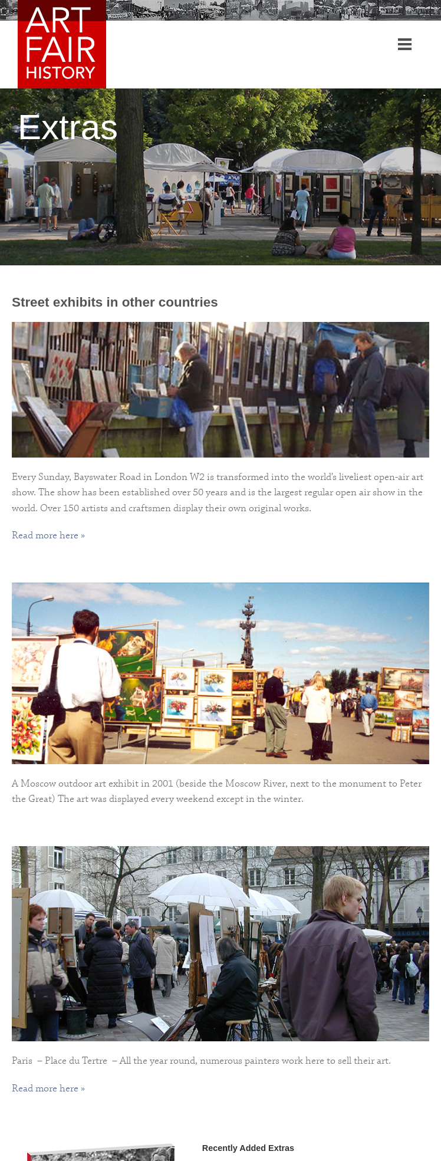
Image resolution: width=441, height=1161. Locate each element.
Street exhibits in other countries (115, 302)
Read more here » (48, 535)
